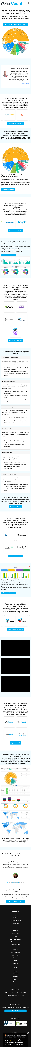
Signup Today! (15, 743)
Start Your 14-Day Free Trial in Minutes (15, 24)
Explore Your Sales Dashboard (16, 123)
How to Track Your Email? (15, 556)
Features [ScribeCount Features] (15, 974)
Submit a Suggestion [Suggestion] (15, 939)
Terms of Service (15, 952)
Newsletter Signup (15, 944)
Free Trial (15, 982)
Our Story (15, 918)
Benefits (15, 976)
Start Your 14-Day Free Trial (15, 901)
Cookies (15, 958)
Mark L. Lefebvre (25, 83)
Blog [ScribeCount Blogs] (15, 971)
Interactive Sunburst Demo (8, 189)
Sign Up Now (15, 1010)
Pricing (15, 979)
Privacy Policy (15, 955)
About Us (15, 915)
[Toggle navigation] (28, 3)
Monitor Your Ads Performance (15, 629)
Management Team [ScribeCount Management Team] (16, 920)
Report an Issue (15, 942)
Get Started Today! (15, 507)
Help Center (15, 933)
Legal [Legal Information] (15, 949)
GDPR (15, 960)
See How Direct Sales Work (15, 340)
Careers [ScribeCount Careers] (15, 926)
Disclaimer (15, 963)
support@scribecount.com (16, 995)
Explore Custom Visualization (8, 255)
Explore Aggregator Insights (15, 230)
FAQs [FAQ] (15, 936)
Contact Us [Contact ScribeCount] (15, 923)
